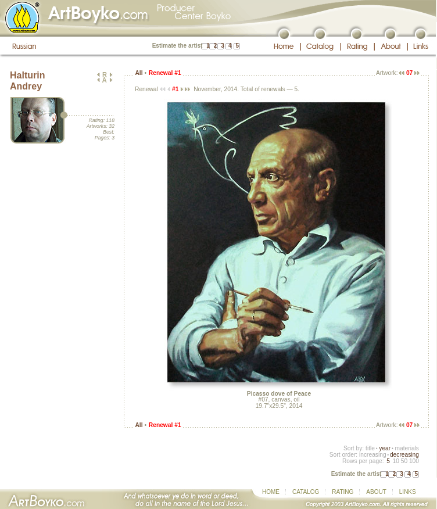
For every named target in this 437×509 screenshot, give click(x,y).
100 (414, 461)
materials (407, 448)
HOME (271, 492)
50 (404, 461)
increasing (372, 454)
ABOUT (376, 492)
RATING (342, 492)
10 (395, 461)
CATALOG (305, 492)
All (138, 73)
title (370, 448)
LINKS (407, 492)
